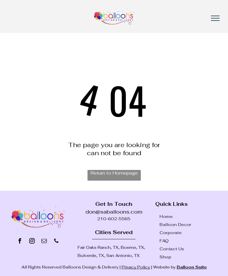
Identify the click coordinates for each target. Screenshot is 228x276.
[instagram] (32, 242)
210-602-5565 (113, 218)
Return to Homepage (114, 173)
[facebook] (20, 242)
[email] (44, 242)
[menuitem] (192, 216)
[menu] (215, 18)
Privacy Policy (136, 267)
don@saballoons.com (113, 211)
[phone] (56, 242)
